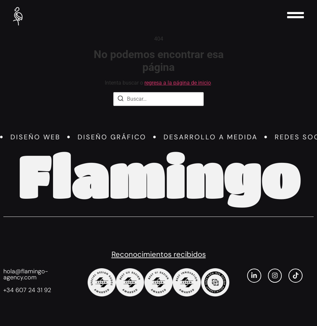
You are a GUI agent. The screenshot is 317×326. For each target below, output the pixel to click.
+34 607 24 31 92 (27, 290)
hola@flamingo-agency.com (25, 274)
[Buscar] (120, 99)
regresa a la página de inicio (177, 83)
